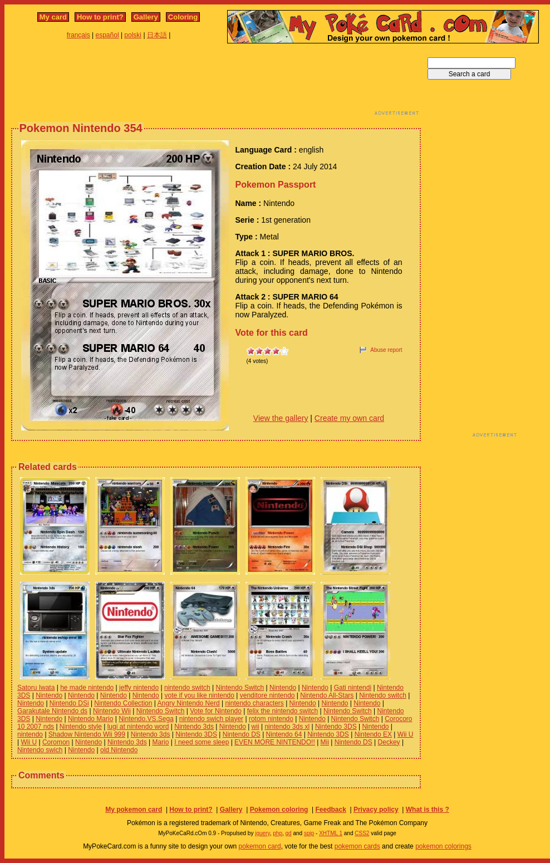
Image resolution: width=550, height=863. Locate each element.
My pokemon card (133, 809)
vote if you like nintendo (199, 695)
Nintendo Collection (123, 703)
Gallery (146, 17)
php (277, 833)
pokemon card (260, 846)
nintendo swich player (211, 719)
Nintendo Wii (112, 711)
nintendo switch (187, 688)
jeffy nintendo (139, 688)
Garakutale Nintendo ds (52, 711)
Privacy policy (376, 809)
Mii (325, 742)
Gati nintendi (352, 688)
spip (309, 833)
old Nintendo (119, 750)
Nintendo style (81, 726)
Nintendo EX (373, 734)
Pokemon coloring (279, 809)
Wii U (405, 734)
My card (53, 17)
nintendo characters (254, 703)
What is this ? (427, 809)
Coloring (183, 17)
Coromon (56, 742)
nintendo (30, 734)
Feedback (330, 809)
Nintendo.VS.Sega (146, 719)
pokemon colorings (443, 846)
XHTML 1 (330, 833)
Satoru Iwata (36, 688)
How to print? (100, 17)
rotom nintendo (271, 719)
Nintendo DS (242, 734)
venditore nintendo (267, 695)
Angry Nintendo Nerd (189, 703)
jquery (262, 833)
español (107, 35)
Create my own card (349, 418)
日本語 (157, 35)
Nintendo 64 (284, 734)
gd (289, 833)
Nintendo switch (382, 695)
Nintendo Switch (240, 688)
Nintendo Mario (90, 719)
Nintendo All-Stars (326, 695)
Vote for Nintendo (216, 711)
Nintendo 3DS (336, 726)
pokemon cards (357, 846)
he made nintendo (87, 688)
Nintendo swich (39, 750)
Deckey (389, 742)
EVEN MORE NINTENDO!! (274, 742)
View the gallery (280, 418)
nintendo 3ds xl (287, 726)
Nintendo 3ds (194, 726)
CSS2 (362, 833)
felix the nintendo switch (282, 711)
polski (132, 35)
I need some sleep (201, 742)
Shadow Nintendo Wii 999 (86, 734)
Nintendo (282, 688)
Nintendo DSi (69, 703)
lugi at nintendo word (138, 726)
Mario (160, 742)
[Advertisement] (216, 82)
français (78, 35)
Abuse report (386, 350)
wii (255, 726)
